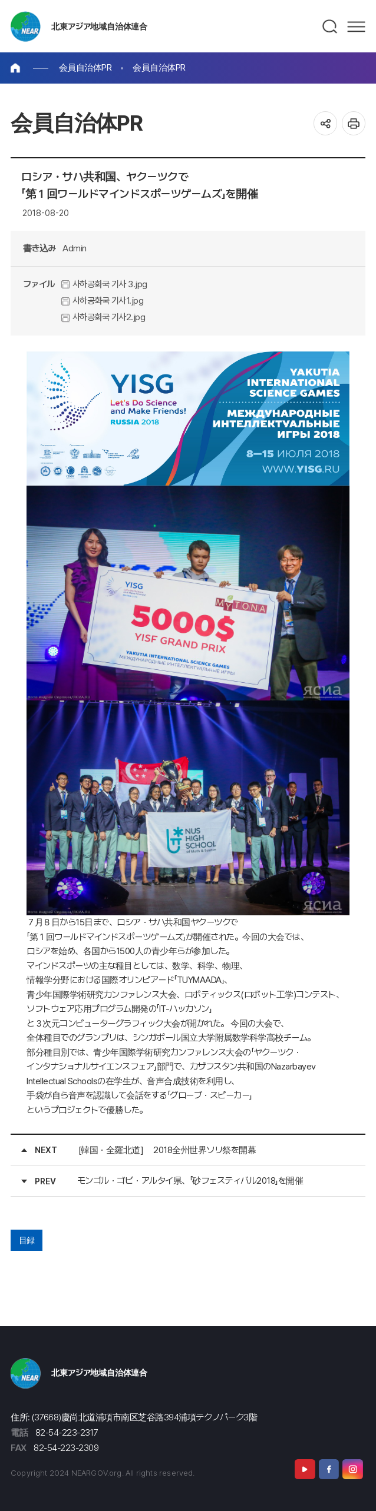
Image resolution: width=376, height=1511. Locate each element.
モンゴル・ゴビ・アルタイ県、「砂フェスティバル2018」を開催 (190, 1180)
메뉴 (356, 26)
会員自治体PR (85, 67)
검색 (330, 26)
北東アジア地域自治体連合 (99, 26)
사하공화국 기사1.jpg (102, 300)
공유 (326, 123)
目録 (27, 1240)
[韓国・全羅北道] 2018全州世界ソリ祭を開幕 (167, 1149)
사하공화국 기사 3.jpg (104, 284)
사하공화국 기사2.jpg (103, 317)
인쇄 (354, 123)
